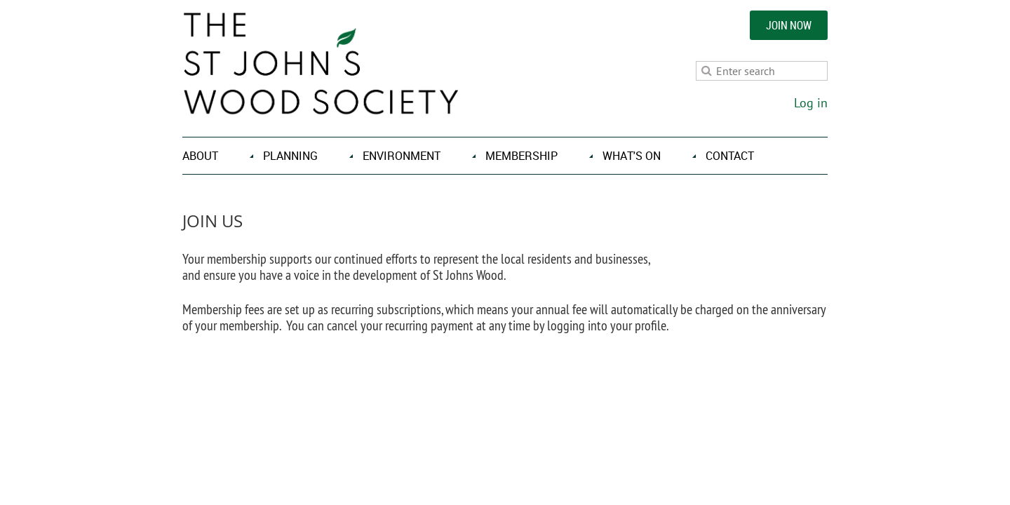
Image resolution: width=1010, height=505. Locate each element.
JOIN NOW (789, 25)
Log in (811, 103)
